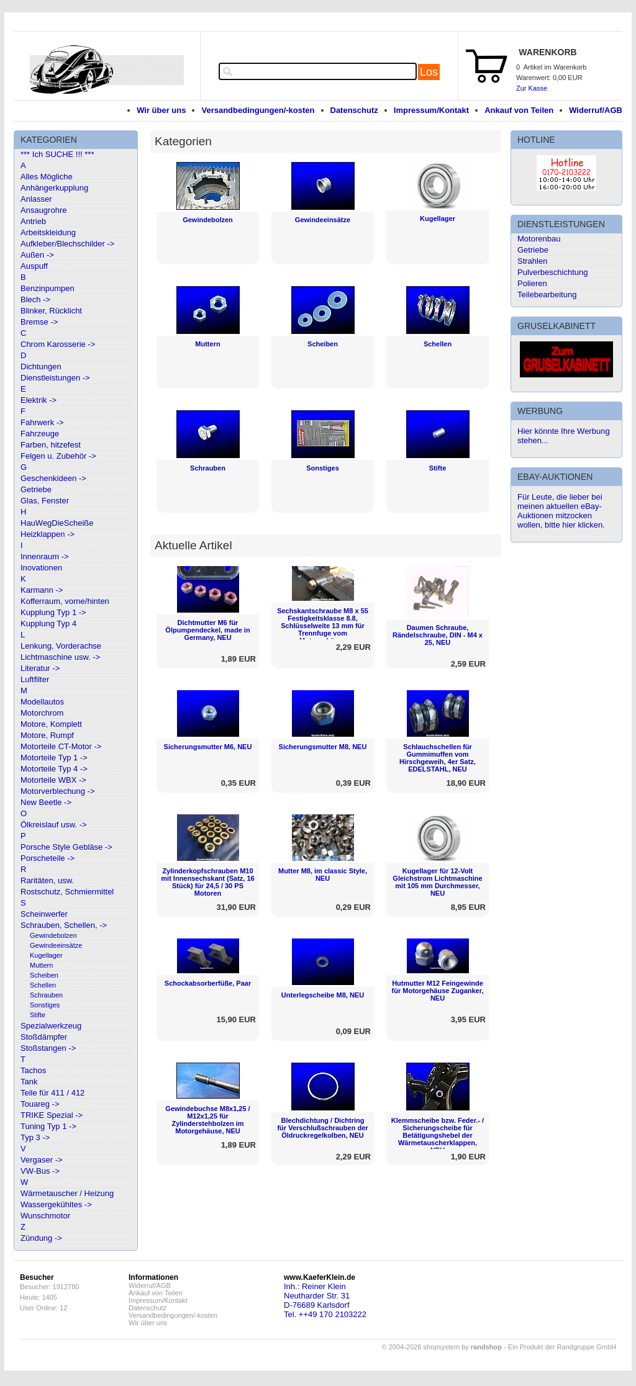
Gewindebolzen (53, 935)
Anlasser (36, 199)
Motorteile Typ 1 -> (54, 757)
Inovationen (41, 567)
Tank (28, 1081)
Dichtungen (40, 366)
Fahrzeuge (39, 433)
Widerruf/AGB (595, 110)
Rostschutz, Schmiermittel (67, 891)
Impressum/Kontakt (431, 110)
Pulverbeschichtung (552, 272)
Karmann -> (41, 590)
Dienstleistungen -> (55, 377)
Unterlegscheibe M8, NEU (322, 995)
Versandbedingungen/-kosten (257, 110)
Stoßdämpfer (43, 1037)
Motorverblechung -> (57, 791)
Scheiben (44, 975)
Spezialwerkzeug (50, 1025)
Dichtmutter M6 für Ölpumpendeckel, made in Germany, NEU (207, 630)
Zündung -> (41, 1238)
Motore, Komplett (51, 724)
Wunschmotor (45, 1215)
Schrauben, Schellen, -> (63, 925)
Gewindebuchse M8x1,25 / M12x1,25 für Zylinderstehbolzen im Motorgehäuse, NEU (207, 1120)
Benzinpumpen (47, 288)
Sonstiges (45, 1005)
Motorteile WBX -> (53, 780)
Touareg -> (40, 1104)
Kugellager (46, 955)
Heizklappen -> (47, 534)
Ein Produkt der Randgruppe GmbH (562, 1347)
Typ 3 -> (35, 1137)
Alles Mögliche (46, 176)
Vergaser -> (41, 1159)
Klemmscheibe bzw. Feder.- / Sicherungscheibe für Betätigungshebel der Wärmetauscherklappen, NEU (437, 1135)
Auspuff (34, 266)
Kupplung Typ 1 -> (53, 612)
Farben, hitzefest (50, 444)
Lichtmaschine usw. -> (60, 657)
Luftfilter (34, 679)
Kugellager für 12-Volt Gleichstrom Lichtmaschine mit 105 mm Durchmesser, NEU (437, 882)
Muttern (41, 965)
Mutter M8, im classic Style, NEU (322, 874)
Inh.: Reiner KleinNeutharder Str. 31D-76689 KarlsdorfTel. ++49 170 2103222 (325, 1300)
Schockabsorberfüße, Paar (208, 983)
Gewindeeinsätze (56, 945)
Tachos (33, 1070)
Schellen (43, 985)
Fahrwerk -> (42, 422)
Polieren (532, 283)
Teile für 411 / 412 (52, 1092)
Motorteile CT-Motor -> (60, 746)
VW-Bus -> (40, 1171)
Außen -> (37, 254)
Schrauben (46, 995)
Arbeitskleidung (48, 232)
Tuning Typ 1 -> (48, 1126)
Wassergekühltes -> (56, 1204)
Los (429, 72)
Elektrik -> (38, 400)
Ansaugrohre (43, 210)
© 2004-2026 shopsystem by (442, 1347)
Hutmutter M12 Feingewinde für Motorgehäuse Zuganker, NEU (438, 990)
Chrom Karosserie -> (57, 344)
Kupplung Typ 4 (48, 623)
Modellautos (42, 701)
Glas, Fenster (44, 500)
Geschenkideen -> (53, 478)
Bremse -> (39, 321)
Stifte (37, 1015)
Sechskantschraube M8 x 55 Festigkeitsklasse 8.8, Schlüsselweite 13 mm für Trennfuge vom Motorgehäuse (322, 625)
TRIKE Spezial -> (51, 1115)
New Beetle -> (45, 802)
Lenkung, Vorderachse (60, 645)
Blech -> (35, 299)
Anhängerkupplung (54, 187)
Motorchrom (41, 713)
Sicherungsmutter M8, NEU (323, 746)
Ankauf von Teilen (518, 110)
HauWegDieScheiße (57, 523)
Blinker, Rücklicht (51, 310)
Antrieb (33, 221)
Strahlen (532, 261)
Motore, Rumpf (47, 735)
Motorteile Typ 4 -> (54, 768)
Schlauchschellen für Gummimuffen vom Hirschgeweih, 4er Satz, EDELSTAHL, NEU (437, 758)
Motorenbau (538, 238)
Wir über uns (161, 110)
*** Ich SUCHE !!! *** (57, 154)
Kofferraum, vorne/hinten (64, 601)
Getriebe (36, 489)
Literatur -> (40, 668)
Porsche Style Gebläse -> (66, 847)
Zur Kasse (531, 88)
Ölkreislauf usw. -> (53, 824)
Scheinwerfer (44, 914)
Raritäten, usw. (47, 880)
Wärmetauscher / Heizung (67, 1193)
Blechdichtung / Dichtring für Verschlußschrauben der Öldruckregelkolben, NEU (322, 1128)
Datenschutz (354, 110)
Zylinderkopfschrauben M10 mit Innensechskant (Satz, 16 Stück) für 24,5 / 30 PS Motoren (207, 882)
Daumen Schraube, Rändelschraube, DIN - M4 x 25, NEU (438, 635)
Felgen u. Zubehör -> (58, 456)
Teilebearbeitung (546, 294)
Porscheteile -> (47, 858)
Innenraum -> (44, 556)
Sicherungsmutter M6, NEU (208, 746)
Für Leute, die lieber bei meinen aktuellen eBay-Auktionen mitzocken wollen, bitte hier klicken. (561, 510)
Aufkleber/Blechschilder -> (67, 243)
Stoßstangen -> (48, 1048)
